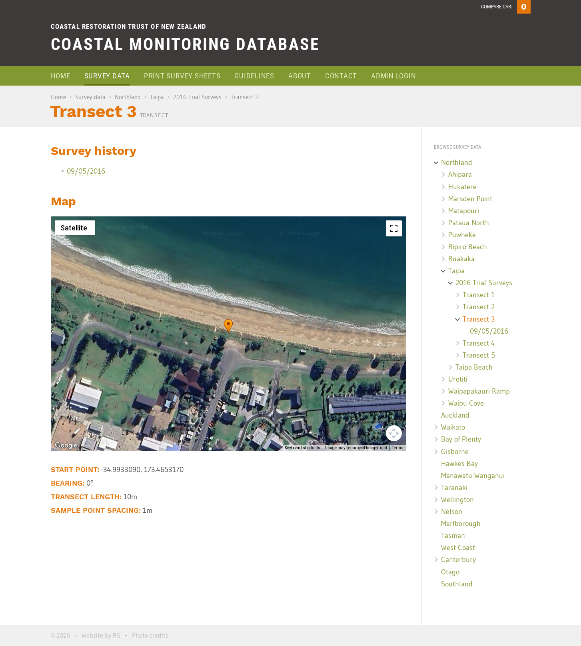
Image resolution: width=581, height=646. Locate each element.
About (299, 75)
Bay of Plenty (461, 439)
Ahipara (460, 174)
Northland (128, 97)
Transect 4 (479, 343)
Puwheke (462, 234)
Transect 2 (479, 306)
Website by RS (101, 635)
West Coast (458, 547)
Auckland (455, 415)
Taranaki (454, 487)
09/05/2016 (86, 171)
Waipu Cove (466, 403)
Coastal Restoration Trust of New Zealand (129, 26)
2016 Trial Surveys (197, 97)
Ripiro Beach (467, 246)
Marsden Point (470, 198)
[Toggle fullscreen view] (394, 228)
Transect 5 (479, 355)
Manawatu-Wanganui (473, 475)
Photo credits (150, 635)
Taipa (157, 97)
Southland (457, 584)
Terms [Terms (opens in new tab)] (397, 448)
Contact (341, 75)
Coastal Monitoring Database (185, 44)
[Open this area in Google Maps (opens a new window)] (66, 445)
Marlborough (461, 523)
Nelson (451, 511)
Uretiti (457, 379)
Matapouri (463, 210)
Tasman (453, 535)
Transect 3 (479, 319)
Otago (450, 572)
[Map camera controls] (394, 433)
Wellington (457, 499)
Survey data (107, 75)
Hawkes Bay (459, 463)
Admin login (393, 75)
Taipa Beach (474, 367)
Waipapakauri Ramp (479, 391)
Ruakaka (461, 258)
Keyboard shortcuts (302, 448)
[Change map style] (75, 227)
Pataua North (468, 222)
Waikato (453, 427)
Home (60, 75)
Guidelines (254, 75)
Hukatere (462, 186)
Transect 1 (479, 294)
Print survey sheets (182, 75)
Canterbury (458, 559)
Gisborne (455, 451)
